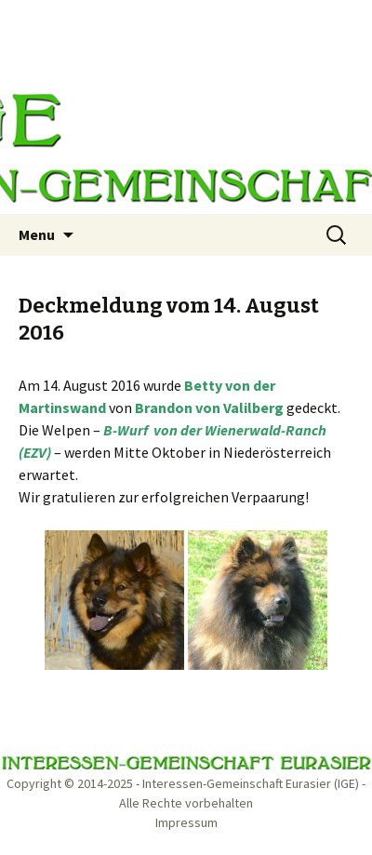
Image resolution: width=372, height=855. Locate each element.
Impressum (186, 822)
